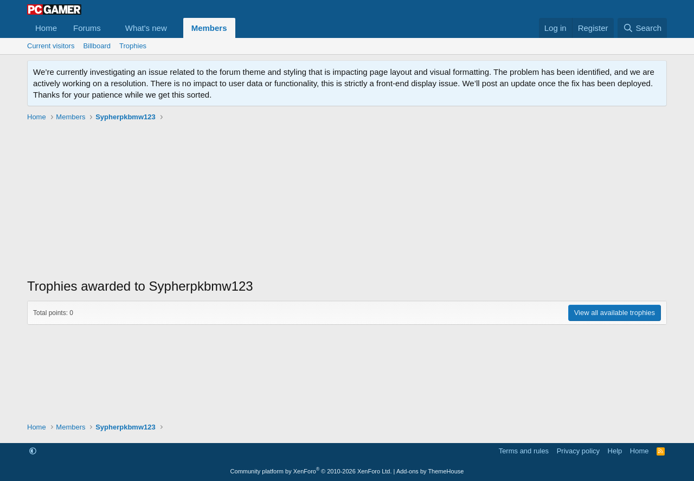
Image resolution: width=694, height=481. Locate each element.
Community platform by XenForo (311, 471)
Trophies (132, 46)
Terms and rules (524, 451)
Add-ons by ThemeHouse (430, 471)
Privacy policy (578, 451)
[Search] (642, 28)
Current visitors (50, 46)
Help (615, 451)
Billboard (97, 46)
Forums (87, 28)
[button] (109, 28)
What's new (146, 28)
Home (46, 28)
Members (209, 28)
